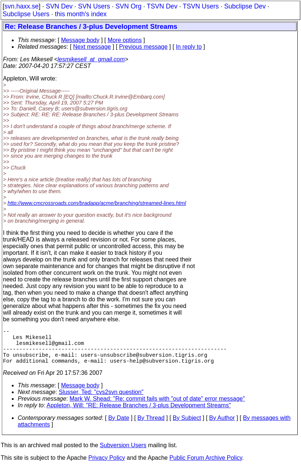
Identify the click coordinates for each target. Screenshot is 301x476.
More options (125, 40)
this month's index (81, 14)
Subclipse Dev (245, 6)
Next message (92, 47)
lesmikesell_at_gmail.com (91, 59)
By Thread (151, 427)
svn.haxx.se (21, 6)
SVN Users (94, 6)
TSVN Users (201, 6)
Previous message (143, 47)
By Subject (187, 427)
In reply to (189, 47)
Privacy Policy (106, 466)
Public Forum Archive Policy (205, 466)
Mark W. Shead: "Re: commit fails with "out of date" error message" (157, 407)
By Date (118, 427)
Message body (80, 40)
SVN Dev (59, 6)
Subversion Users (123, 454)
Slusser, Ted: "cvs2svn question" (101, 401)
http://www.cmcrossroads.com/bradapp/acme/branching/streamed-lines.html (96, 203)
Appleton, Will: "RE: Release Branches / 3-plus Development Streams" (138, 414)
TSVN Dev (162, 6)
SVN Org (128, 6)
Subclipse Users (26, 14)
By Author (222, 427)
